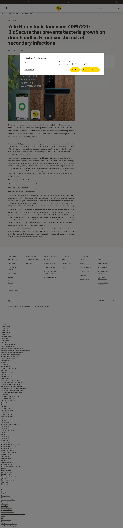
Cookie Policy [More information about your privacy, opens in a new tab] (76, 64)
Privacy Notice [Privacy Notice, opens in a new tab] (85, 64)
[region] (62, 64)
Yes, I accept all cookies (90, 70)
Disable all (75, 70)
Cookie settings (29, 69)
